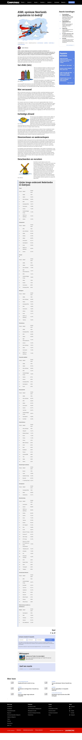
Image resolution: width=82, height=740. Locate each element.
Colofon (50, 706)
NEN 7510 (9, 725)
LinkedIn (72, 710)
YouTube (72, 712)
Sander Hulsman (25, 47)
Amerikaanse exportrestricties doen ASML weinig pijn (61, 695)
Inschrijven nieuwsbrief (53, 712)
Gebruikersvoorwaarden (28, 730)
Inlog (50, 714)
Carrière (53, 681)
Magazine (9, 712)
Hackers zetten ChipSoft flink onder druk (66, 69)
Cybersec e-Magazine (11, 717)
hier (41, 646)
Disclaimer (19, 730)
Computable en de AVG (53, 708)
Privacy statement (39, 730)
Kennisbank (9, 708)
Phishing (9, 721)
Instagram (73, 714)
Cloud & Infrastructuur (23, 681)
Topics (8, 719)
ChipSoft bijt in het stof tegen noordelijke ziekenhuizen (65, 79)
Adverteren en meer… (32, 706)
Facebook (73, 706)
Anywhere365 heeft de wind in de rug (26, 683)
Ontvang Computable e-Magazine (13, 714)
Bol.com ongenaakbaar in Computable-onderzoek (60, 689)
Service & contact (52, 710)
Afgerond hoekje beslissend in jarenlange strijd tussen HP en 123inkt (66, 60)
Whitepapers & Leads (32, 710)
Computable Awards (11, 710)
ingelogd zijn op (26, 668)
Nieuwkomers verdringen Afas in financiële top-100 (28, 689)
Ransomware (9, 723)
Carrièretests (9, 706)
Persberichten (30, 714)
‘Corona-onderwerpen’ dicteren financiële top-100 (62, 683)
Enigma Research (21, 44)
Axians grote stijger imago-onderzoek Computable (26, 695)
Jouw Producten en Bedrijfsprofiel (34, 708)
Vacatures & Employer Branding (34, 712)
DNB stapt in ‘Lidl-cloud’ (66, 65)
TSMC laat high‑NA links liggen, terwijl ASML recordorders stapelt (66, 74)
